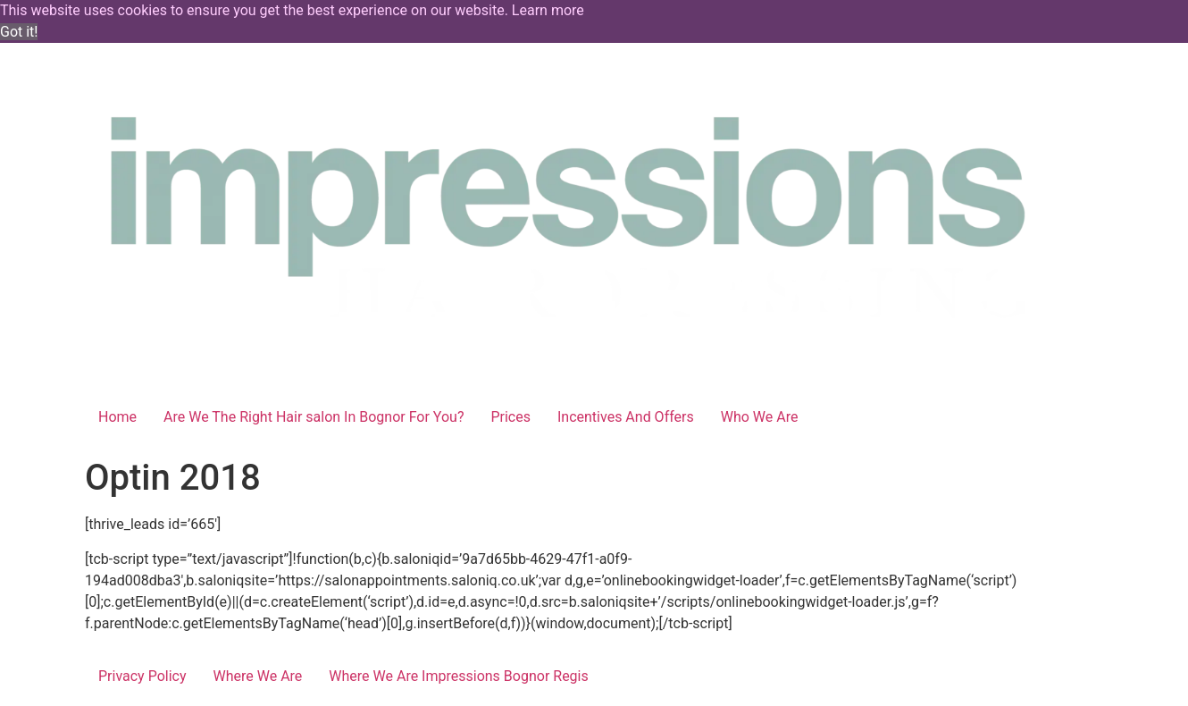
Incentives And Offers (625, 416)
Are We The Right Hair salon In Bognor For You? (313, 416)
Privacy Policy (142, 676)
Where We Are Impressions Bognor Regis (458, 676)
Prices (510, 416)
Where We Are (258, 676)
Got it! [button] (19, 31)
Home (117, 416)
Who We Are (760, 416)
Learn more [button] (548, 10)
